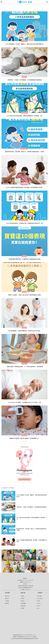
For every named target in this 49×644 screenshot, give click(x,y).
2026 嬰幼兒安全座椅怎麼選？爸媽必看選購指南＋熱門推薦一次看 (24, 116)
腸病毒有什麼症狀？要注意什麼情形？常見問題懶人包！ (25, 438)
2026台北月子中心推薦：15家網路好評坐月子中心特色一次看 (24, 402)
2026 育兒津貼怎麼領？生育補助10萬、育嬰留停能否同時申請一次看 (24, 223)
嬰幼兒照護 (24, 363)
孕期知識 (24, 76)
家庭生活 (22, 601)
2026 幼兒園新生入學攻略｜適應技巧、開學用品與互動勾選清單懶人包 (24, 44)
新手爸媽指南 (24, 41)
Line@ (38, 608)
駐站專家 (22, 608)
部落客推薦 (23, 605)
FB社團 (38, 601)
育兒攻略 (22, 598)
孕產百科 (22, 596)
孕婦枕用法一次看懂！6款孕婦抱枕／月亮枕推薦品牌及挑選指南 (24, 80)
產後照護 (24, 399)
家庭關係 (24, 256)
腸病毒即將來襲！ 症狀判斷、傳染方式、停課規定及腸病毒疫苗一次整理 (24, 151)
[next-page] (25, 442)
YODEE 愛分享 (39, 598)
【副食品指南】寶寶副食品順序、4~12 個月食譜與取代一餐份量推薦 (24, 366)
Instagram (39, 603)
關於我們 (7, 596)
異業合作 (7, 598)
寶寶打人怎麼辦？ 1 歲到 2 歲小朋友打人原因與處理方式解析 (24, 295)
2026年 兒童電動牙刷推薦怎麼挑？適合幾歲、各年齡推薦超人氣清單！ (24, 187)
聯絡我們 (7, 603)
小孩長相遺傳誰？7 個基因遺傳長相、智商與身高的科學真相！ (24, 331)
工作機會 (7, 601)
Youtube (38, 605)
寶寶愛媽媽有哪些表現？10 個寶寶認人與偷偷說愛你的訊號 (24, 259)
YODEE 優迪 (39, 596)
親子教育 (24, 291)
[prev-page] (23, 442)
